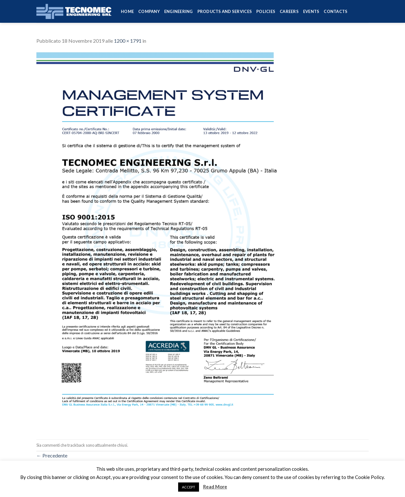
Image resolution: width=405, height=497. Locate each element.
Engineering (178, 11)
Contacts (335, 11)
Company (149, 11)
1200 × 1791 (127, 41)
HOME (127, 11)
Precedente (51, 455)
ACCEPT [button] (188, 487)
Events (311, 11)
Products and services (224, 11)
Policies (265, 11)
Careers (289, 11)
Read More (215, 486)
